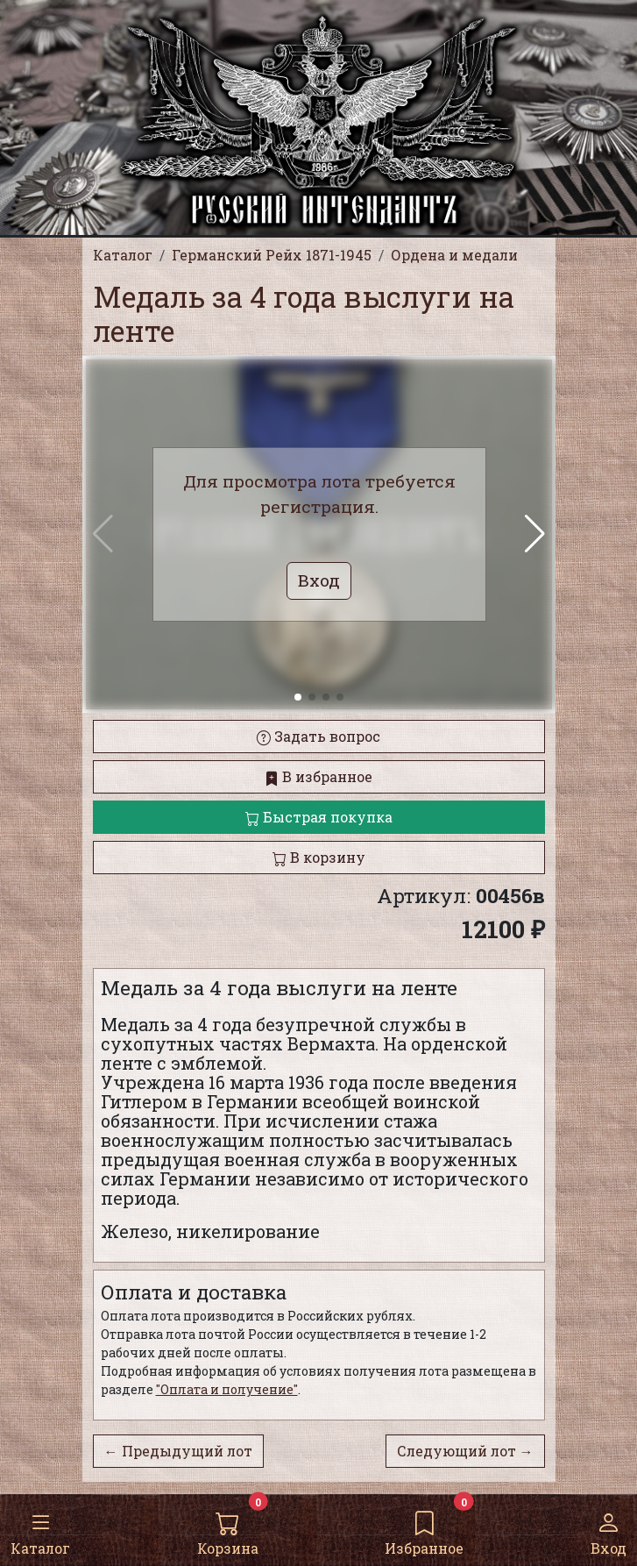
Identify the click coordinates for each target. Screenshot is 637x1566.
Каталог (40, 1529)
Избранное (424, 1529)
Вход (608, 1529)
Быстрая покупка (319, 817)
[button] (535, 534)
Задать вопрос (318, 736)
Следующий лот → (465, 1450)
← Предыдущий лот (178, 1450)
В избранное (318, 776)
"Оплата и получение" (227, 1389)
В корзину (318, 857)
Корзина (227, 1529)
